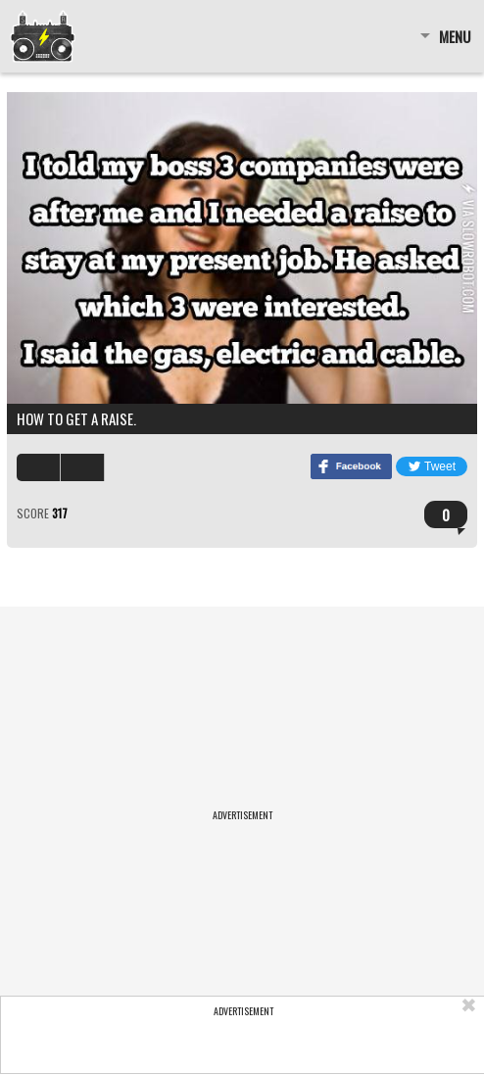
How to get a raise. (76, 418)
